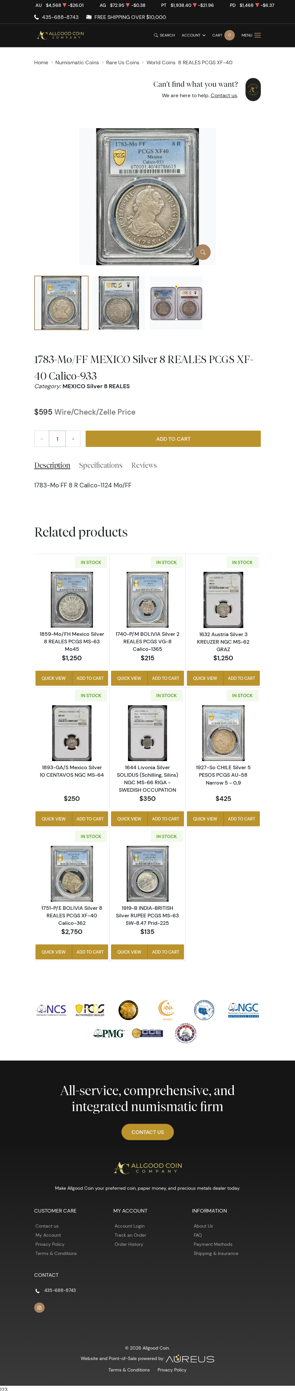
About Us (203, 1226)
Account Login (130, 1226)
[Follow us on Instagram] (39, 1308)
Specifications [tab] (100, 465)
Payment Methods (213, 1244)
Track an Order (130, 1235)
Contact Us (148, 1132)
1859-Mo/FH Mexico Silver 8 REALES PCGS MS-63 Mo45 (72, 641)
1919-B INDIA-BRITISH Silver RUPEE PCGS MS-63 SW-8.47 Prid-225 (147, 915)
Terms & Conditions (56, 1253)
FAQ (198, 1235)
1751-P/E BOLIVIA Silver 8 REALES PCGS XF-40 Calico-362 (71, 915)
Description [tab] (52, 465)
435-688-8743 (60, 17)
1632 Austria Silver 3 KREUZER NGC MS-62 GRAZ (223, 641)
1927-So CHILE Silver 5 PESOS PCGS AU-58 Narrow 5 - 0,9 (223, 775)
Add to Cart (173, 439)
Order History (129, 1244)
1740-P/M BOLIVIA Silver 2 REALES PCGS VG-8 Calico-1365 (147, 641)
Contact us (224, 95)
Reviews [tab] (144, 465)
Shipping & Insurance (216, 1253)
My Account (48, 1235)
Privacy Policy (49, 1244)
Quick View (54, 678)
